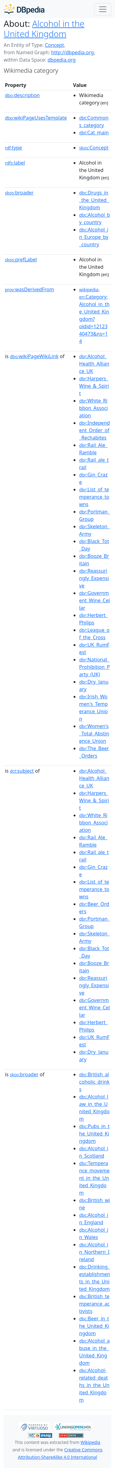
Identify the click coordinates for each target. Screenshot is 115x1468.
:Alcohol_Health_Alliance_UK (94, 363)
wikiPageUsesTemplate (36, 117)
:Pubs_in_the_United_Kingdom (94, 1133)
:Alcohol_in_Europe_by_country (93, 237)
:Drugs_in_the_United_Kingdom (94, 200)
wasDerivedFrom (29, 289)
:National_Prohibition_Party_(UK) (94, 667)
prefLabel (21, 259)
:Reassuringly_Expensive (94, 578)
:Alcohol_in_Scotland (93, 1152)
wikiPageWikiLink (34, 356)
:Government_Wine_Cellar (94, 600)
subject (22, 770)
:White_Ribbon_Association (93, 408)
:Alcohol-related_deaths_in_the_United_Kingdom (94, 1385)
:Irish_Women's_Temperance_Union (93, 707)
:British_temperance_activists (94, 1304)
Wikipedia (90, 1442)
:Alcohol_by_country (94, 218)
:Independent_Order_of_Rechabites (94, 430)
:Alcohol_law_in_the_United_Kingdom (94, 1107)
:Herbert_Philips (93, 619)
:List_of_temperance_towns (94, 497)
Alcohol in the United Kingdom (44, 28)
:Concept (94, 147)
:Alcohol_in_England (93, 1219)
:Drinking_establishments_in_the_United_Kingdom (94, 1277)
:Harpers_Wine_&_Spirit (94, 386)
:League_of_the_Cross (94, 634)
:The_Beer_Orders (94, 752)
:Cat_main (94, 132)
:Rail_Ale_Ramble (93, 449)
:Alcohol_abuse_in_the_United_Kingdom (94, 1351)
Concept (54, 45)
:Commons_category (94, 121)
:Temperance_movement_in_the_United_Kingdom (94, 1178)
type (13, 147)
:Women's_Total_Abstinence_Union (94, 733)
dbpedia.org (62, 59)
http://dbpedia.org (72, 52)
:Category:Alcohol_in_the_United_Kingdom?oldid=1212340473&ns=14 (94, 316)
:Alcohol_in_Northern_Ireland (94, 1252)
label (15, 162)
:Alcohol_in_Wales (93, 1233)
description (22, 95)
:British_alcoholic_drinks (94, 1082)
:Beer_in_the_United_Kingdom (94, 1326)
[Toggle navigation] (102, 9)
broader (19, 192)
